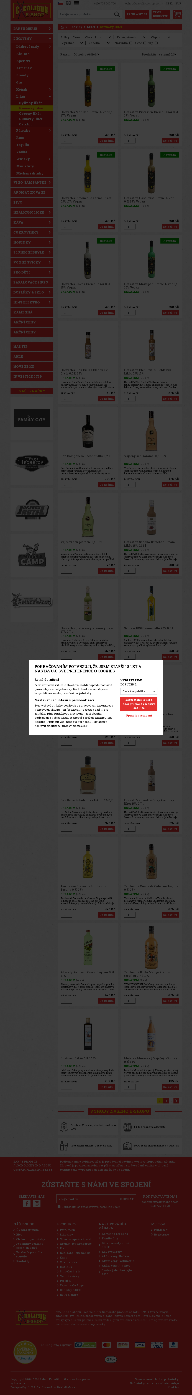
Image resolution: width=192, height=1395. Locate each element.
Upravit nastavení (139, 715)
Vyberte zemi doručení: (131, 682)
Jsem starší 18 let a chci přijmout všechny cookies (139, 704)
